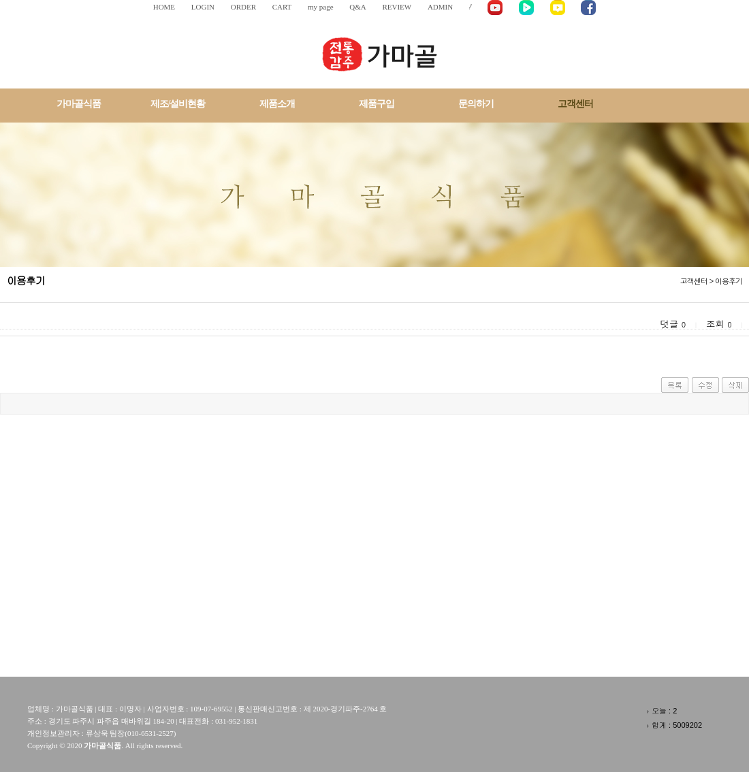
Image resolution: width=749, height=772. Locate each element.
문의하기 (476, 104)
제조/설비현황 (178, 104)
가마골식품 (79, 104)
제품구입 (376, 104)
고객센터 (575, 104)
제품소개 (277, 104)
